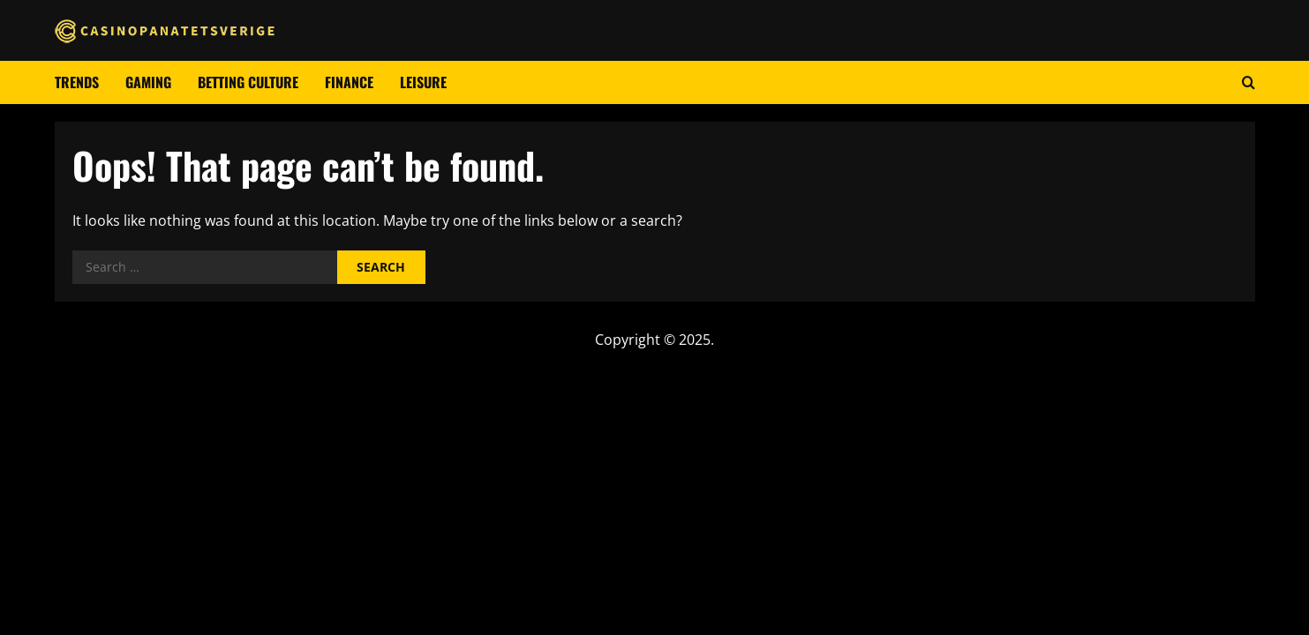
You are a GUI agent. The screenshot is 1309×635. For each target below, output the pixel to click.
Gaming (148, 82)
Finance (349, 82)
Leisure (423, 82)
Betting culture (248, 82)
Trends (77, 82)
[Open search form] (1248, 82)
